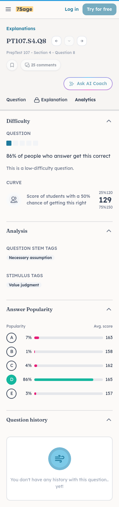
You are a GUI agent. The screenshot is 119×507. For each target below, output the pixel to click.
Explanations (20, 28)
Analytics (85, 100)
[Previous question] (56, 41)
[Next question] (82, 41)
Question (16, 100)
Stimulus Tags (24, 275)
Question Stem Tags (31, 248)
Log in (72, 9)
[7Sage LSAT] (24, 9)
